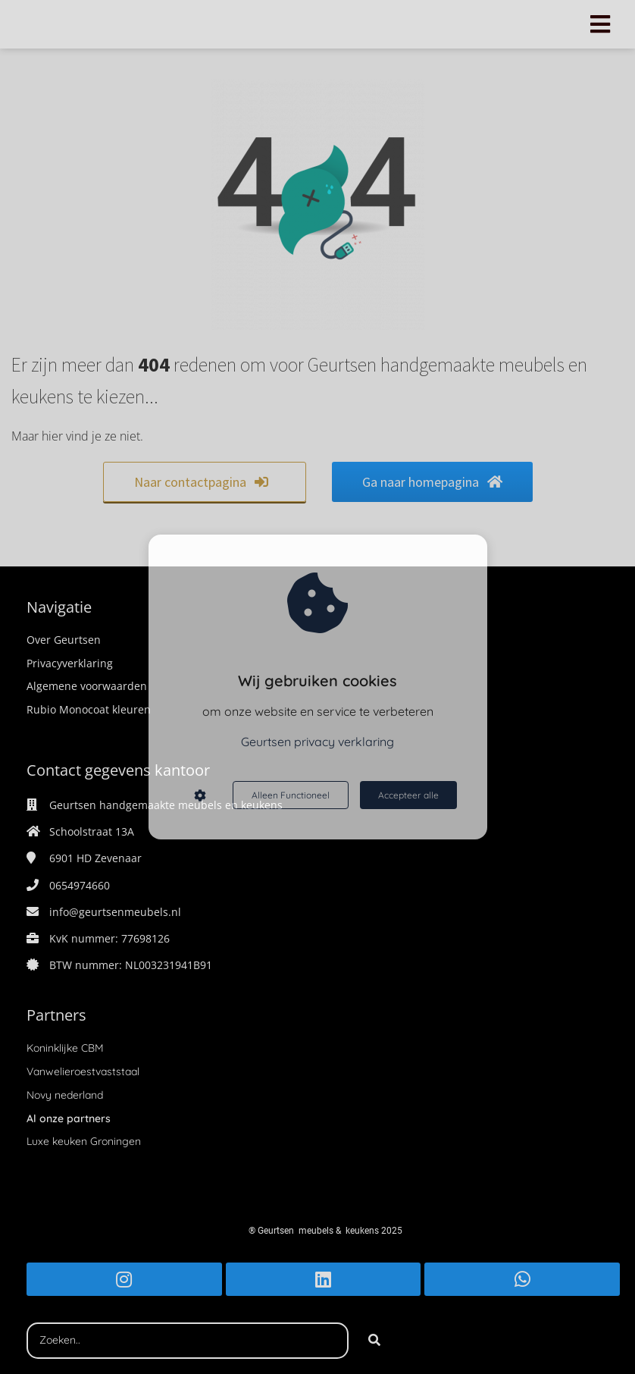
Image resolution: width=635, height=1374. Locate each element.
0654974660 (79, 885)
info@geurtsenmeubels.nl (115, 912)
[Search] (374, 1340)
